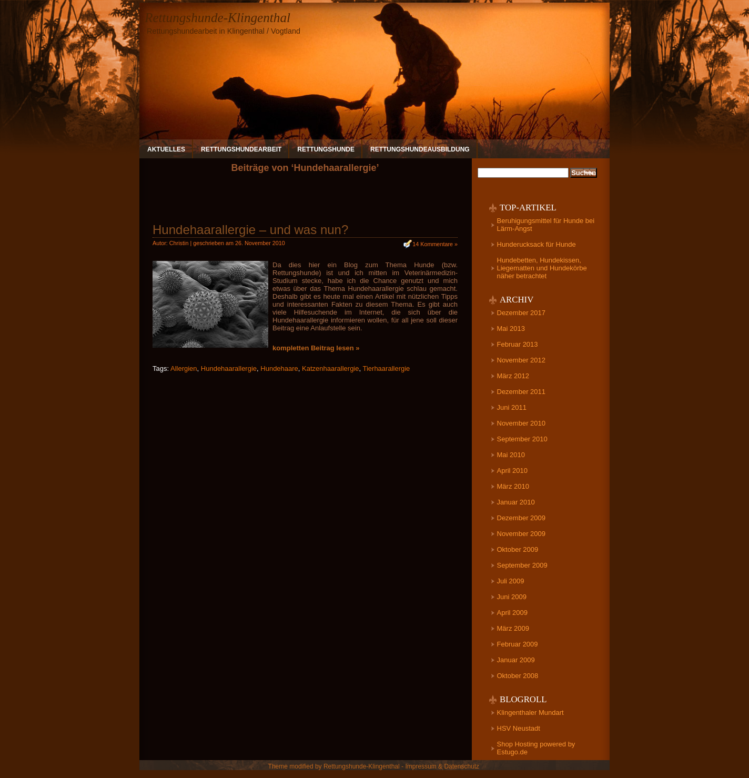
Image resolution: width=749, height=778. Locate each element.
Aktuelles (166, 149)
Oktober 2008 (518, 676)
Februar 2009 (517, 644)
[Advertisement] (305, 202)
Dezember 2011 (521, 392)
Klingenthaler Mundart (530, 712)
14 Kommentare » (435, 244)
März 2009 (513, 628)
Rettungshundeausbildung (420, 149)
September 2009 (522, 565)
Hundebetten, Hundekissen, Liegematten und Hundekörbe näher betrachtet (542, 268)
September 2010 (522, 439)
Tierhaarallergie (386, 368)
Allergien (183, 368)
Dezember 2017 (521, 313)
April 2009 (512, 613)
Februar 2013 (517, 344)
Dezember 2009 (521, 518)
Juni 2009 (512, 597)
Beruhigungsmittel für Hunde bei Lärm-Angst (546, 225)
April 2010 (512, 470)
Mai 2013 (511, 328)
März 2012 (513, 376)
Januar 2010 (516, 502)
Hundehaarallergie (229, 368)
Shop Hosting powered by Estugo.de (536, 748)
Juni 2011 (512, 407)
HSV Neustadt (518, 728)
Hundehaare (279, 368)
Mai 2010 (511, 455)
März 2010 (513, 486)
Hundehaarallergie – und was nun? (250, 230)
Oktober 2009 (518, 549)
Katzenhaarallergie (330, 368)
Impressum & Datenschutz (442, 766)
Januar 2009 (516, 660)
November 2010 (521, 423)
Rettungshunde (326, 149)
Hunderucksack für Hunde (536, 244)
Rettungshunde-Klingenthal (217, 18)
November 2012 (521, 360)
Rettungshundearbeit (241, 149)
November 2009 (521, 534)
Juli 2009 (510, 581)
